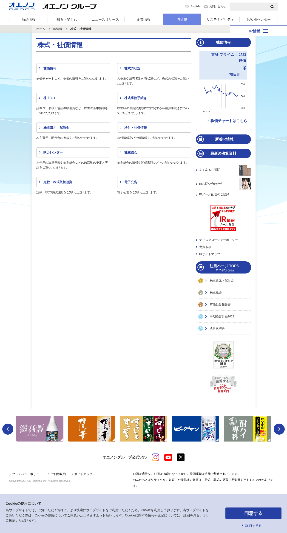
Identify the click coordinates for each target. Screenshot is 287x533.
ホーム (40, 29)
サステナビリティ (220, 19)
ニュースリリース (105, 19)
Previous (7, 429)
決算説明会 (217, 328)
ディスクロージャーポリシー (218, 240)
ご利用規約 (58, 474)
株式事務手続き (135, 98)
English (195, 6)
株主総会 (130, 152)
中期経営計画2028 (222, 316)
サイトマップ (83, 474)
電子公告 (130, 182)
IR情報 (182, 19)
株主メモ (49, 98)
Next (279, 429)
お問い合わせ (217, 6)
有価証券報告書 (220, 304)
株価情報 (49, 68)
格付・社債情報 (135, 127)
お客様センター (259, 19)
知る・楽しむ (67, 19)
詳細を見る (253, 525)
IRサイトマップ (209, 254)
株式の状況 (132, 68)
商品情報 (28, 19)
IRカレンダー (53, 152)
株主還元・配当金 (56, 127)
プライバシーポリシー (27, 474)
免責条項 (205, 247)
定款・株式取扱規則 (57, 182)
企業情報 (144, 19)
